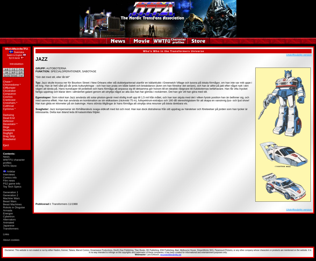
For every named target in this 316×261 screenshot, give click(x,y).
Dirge (6, 127)
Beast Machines (12, 204)
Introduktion (16, 63)
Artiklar (11, 171)
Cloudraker (9, 90)
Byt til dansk (14, 58)
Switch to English (14, 55)
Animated (8, 222)
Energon (8, 213)
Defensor (8, 121)
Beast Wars (10, 201)
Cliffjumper (9, 87)
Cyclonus (8, 108)
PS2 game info (11, 183)
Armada (7, 210)
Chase (7, 81)
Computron (9, 93)
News (6, 156)
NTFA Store (10, 165)
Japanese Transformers (11, 227)
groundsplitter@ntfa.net (170, 255)
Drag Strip (9, 136)
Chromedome (11, 84)
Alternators (9, 219)
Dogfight (8, 133)
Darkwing (8, 114)
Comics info (10, 177)
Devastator (9, 124)
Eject (6, 145)
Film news (9, 180)
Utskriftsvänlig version (299, 54)
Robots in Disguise (14, 207)
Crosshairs (9, 102)
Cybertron (9, 216)
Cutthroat (8, 105)
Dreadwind (9, 139)
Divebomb (9, 130)
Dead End (9, 117)
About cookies (11, 239)
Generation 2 (10, 195)
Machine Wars (11, 198)
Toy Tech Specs (12, 186)
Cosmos (8, 96)
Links (6, 234)
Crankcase (9, 99)
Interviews (9, 174)
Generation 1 (10, 192)
